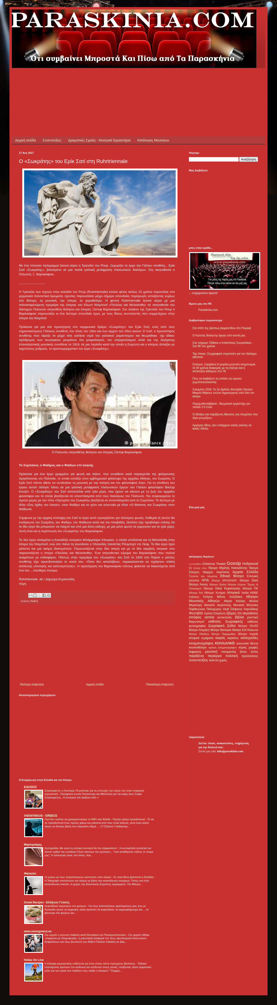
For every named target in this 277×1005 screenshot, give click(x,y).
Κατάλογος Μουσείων (153, 140)
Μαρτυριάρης (33, 844)
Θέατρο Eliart (249, 580)
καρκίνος (233, 638)
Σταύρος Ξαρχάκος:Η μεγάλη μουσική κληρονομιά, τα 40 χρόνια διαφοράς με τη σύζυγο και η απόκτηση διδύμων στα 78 (224, 368)
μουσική (211, 651)
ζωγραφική (216, 626)
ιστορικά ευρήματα (201, 638)
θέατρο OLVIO (248, 626)
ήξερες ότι (233, 613)
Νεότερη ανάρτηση (32, 684)
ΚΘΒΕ (254, 592)
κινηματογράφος (201, 643)
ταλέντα (214, 660)
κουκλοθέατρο (198, 647)
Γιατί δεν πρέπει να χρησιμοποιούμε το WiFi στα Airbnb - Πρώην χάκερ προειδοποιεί (95, 819)
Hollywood (250, 564)
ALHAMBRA (195, 564)
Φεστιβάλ (196, 613)
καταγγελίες (249, 638)
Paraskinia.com (208, 310)
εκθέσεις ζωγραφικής (225, 621)
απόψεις (195, 617)
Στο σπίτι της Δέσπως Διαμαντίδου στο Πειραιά (221, 328)
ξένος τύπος (249, 651)
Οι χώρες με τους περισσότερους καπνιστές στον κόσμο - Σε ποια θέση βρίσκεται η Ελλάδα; (100, 877)
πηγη (22, 583)
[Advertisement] (105, 78)
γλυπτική (252, 617)
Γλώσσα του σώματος (203, 576)
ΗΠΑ (205, 580)
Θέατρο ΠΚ (250, 588)
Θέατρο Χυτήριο (215, 592)
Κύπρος (208, 596)
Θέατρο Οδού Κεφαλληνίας (222, 588)
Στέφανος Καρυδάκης (244, 609)
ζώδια (231, 626)
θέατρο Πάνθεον (199, 634)
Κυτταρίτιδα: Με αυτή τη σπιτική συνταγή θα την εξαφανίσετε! (81, 848)
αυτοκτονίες (224, 617)
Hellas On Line (34, 960)
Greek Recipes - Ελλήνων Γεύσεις (47, 902)
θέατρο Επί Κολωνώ (245, 630)
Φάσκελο (30, 873)
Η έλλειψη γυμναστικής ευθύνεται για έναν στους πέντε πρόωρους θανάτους (90, 963)
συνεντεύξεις (198, 660)
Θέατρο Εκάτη (218, 584)
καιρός (220, 638)
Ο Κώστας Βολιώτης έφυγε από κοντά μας (218, 335)
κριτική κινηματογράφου (223, 647)
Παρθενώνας (197, 609)
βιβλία (239, 617)
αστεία (209, 617)
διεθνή (34, 601)
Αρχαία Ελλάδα (245, 572)
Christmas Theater (214, 564)
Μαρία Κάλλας (234, 601)
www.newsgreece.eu (38, 931)
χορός (223, 660)
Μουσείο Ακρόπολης (217, 605)
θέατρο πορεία (248, 634)
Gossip (234, 563)
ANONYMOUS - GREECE (40, 815)
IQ (190, 567)
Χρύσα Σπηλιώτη (215, 613)
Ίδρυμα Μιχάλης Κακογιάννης (227, 568)
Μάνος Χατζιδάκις (229, 596)
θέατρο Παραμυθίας (224, 634)
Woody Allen (200, 568)
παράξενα (196, 656)
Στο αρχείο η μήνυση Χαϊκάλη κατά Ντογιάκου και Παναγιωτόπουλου (86, 934)
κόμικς (243, 647)
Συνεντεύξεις (52, 140)
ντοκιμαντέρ (228, 651)
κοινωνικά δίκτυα (247, 643)
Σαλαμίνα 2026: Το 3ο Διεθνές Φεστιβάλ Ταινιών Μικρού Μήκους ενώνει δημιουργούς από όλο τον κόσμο (223, 393)
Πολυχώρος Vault (218, 609)
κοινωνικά (225, 642)
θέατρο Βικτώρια (220, 630)
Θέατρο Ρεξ (196, 592)
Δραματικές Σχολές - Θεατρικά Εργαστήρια (99, 140)
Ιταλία (245, 592)
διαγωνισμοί (196, 621)
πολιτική (231, 656)
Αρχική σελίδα (25, 140)
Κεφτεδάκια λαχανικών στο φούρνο (66, 906)
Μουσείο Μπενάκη (245, 605)
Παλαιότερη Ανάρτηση (160, 684)
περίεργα (215, 656)
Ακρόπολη (222, 572)
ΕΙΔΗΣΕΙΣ (30, 787)
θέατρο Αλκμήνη (199, 630)
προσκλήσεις (250, 656)
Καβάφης (194, 596)
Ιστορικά (233, 592)
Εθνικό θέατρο (232, 576)
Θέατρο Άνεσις (198, 584)
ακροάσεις (250, 613)
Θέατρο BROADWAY (224, 580)
